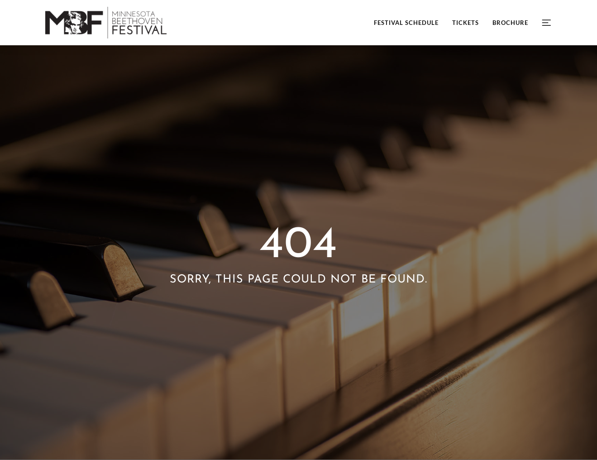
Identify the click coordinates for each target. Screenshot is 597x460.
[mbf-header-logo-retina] (106, 10)
